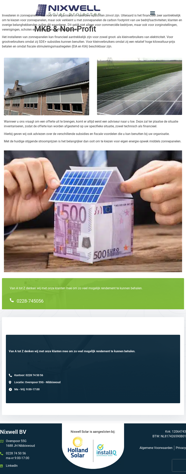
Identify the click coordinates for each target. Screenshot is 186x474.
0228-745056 (30, 301)
